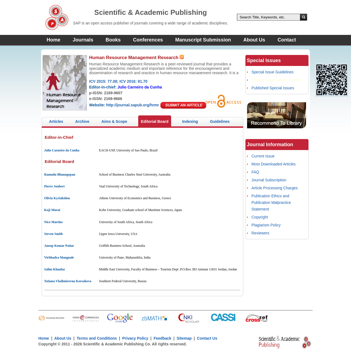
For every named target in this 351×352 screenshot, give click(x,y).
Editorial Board (154, 121)
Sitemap (184, 338)
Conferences (148, 40)
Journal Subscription (268, 180)
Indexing (190, 121)
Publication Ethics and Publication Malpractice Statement (271, 202)
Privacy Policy (135, 338)
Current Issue (262, 156)
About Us (254, 40)
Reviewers (260, 233)
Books (113, 40)
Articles (56, 121)
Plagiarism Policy (266, 225)
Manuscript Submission (203, 40)
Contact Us (207, 338)
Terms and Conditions (97, 338)
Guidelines (220, 121)
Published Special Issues (272, 88)
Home (53, 40)
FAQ (255, 172)
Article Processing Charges (274, 188)
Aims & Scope (114, 121)
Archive (82, 121)
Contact (287, 40)
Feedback (162, 338)
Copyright (259, 217)
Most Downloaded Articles (273, 164)
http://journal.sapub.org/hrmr (132, 105)
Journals (83, 40)
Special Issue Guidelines (272, 72)
